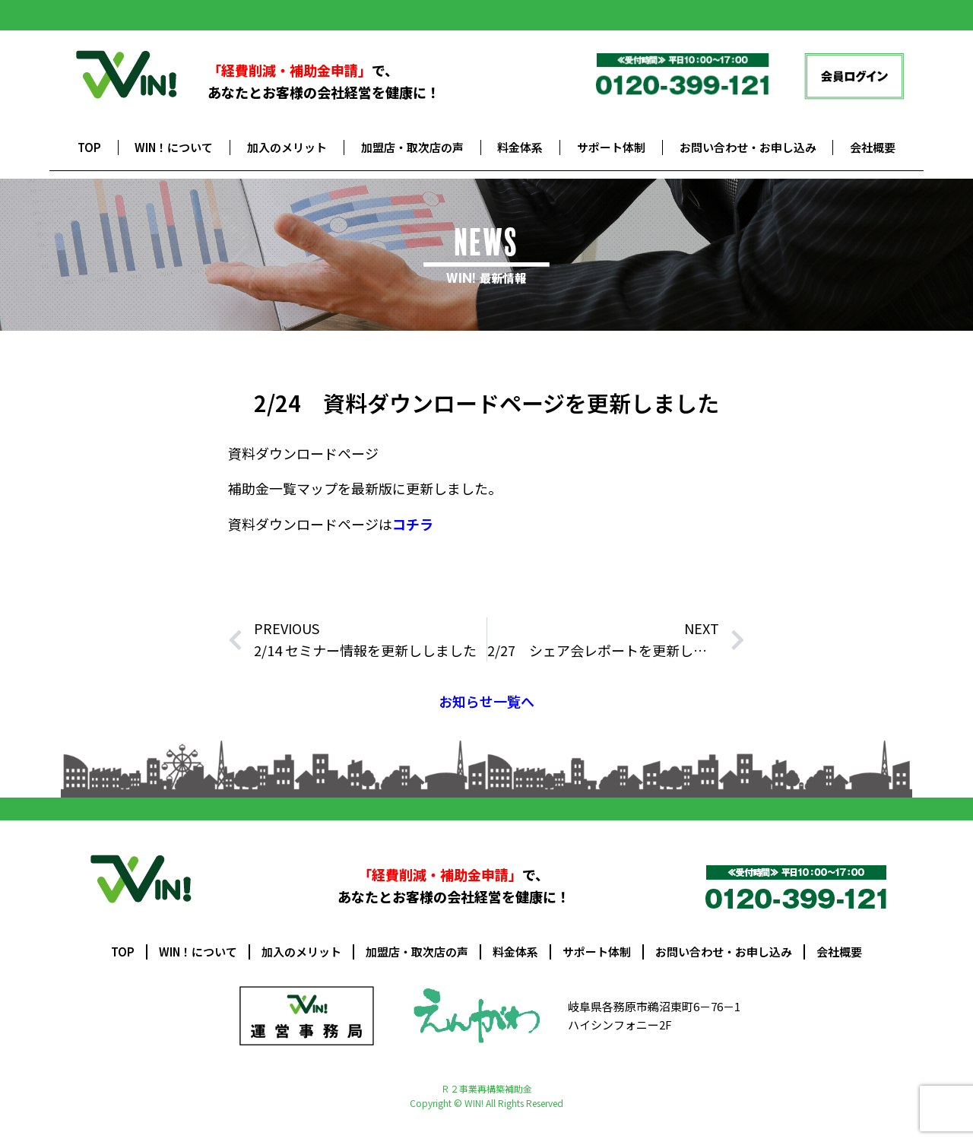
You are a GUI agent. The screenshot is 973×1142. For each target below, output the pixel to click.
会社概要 (872, 147)
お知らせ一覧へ (486, 701)
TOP (89, 147)
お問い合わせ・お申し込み (748, 147)
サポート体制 (611, 147)
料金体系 (520, 147)
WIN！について (174, 147)
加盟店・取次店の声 (412, 147)
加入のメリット (287, 147)
